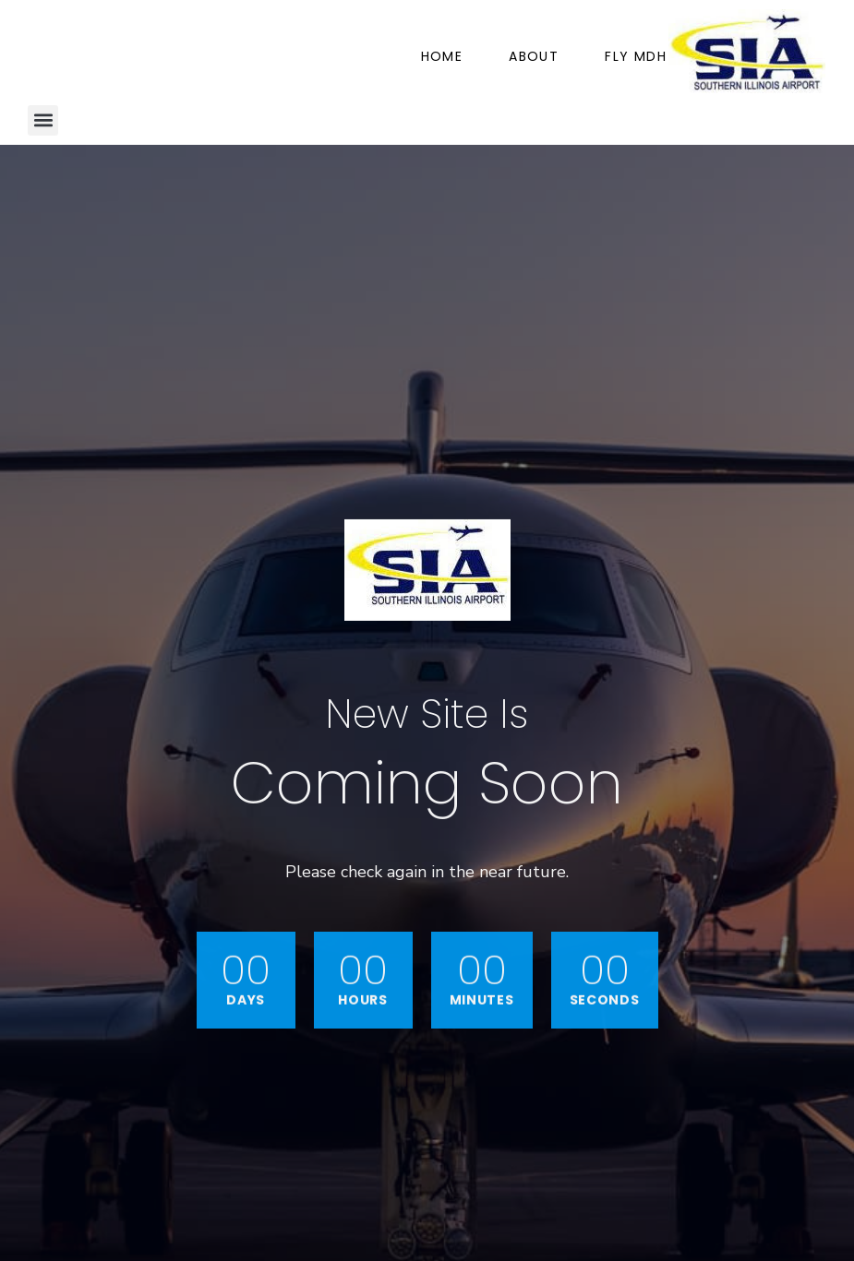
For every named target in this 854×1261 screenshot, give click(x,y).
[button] (43, 120)
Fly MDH (636, 56)
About (534, 56)
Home (442, 56)
